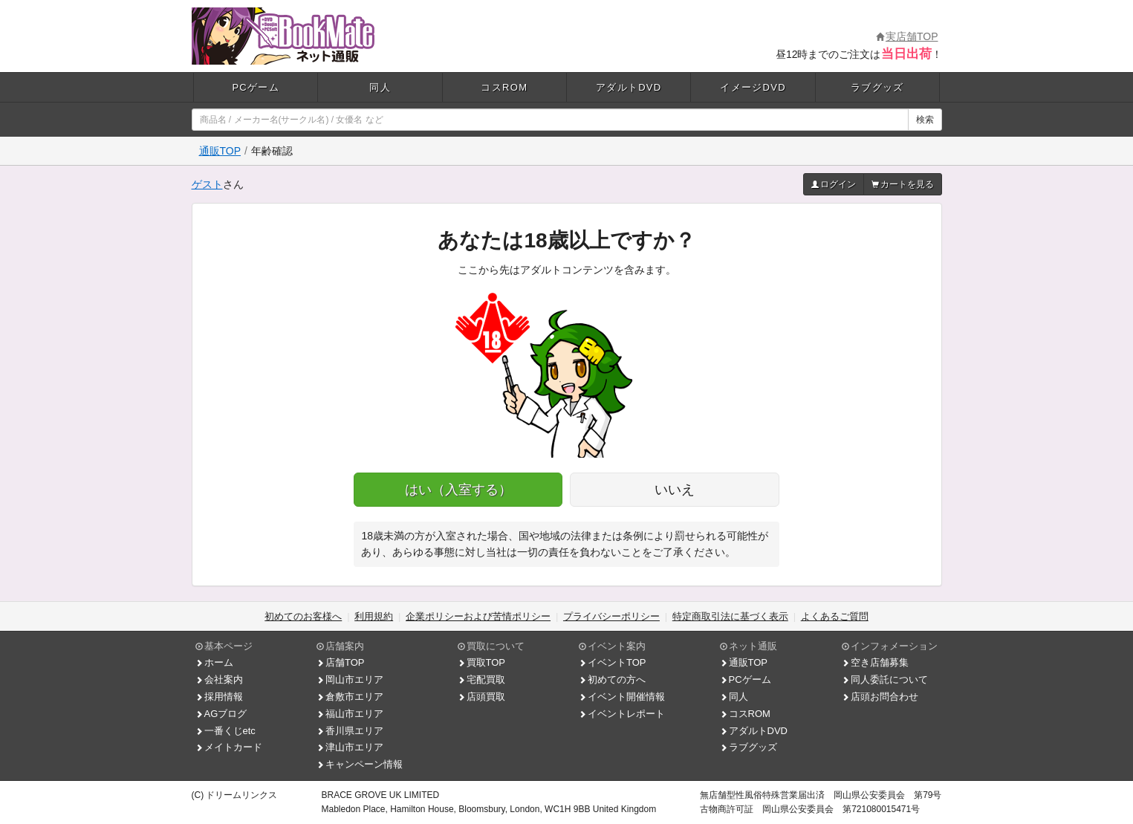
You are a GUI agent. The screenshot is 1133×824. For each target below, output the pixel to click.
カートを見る (902, 184)
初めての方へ (612, 679)
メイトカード (228, 747)
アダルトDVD (629, 87)
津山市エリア (349, 747)
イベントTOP (612, 662)
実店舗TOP (907, 36)
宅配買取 (481, 679)
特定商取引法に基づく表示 (730, 616)
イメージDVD (753, 87)
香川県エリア (349, 730)
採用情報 (219, 696)
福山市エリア (349, 713)
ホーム (214, 662)
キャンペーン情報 (359, 764)
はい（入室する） (458, 489)
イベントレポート (622, 713)
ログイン (833, 184)
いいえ (675, 489)
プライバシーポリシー (611, 616)
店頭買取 (481, 696)
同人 (380, 87)
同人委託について (885, 679)
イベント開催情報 (622, 696)
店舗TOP (340, 662)
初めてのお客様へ (303, 616)
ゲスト (207, 184)
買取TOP (482, 662)
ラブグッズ (877, 87)
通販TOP (220, 151)
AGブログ (221, 713)
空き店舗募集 (875, 662)
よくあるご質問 (835, 616)
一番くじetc (225, 730)
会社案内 (219, 679)
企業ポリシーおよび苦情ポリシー (478, 616)
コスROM (504, 87)
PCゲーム (255, 87)
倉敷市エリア (349, 696)
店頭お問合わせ (880, 696)
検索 (925, 119)
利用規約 (373, 616)
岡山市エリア (349, 679)
